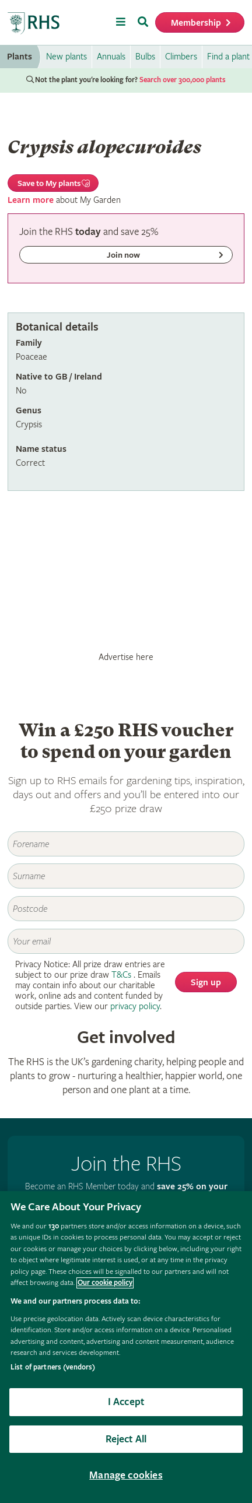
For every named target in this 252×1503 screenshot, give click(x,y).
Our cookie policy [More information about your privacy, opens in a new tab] (105, 1283)
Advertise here (126, 657)
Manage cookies (126, 1475)
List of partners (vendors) (52, 1367)
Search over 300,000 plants (182, 80)
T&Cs (121, 975)
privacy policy (135, 1006)
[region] (126, 1347)
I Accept (126, 1402)
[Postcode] (126, 908)
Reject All (126, 1439)
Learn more (31, 200)
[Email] (126, 941)
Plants (19, 56)
